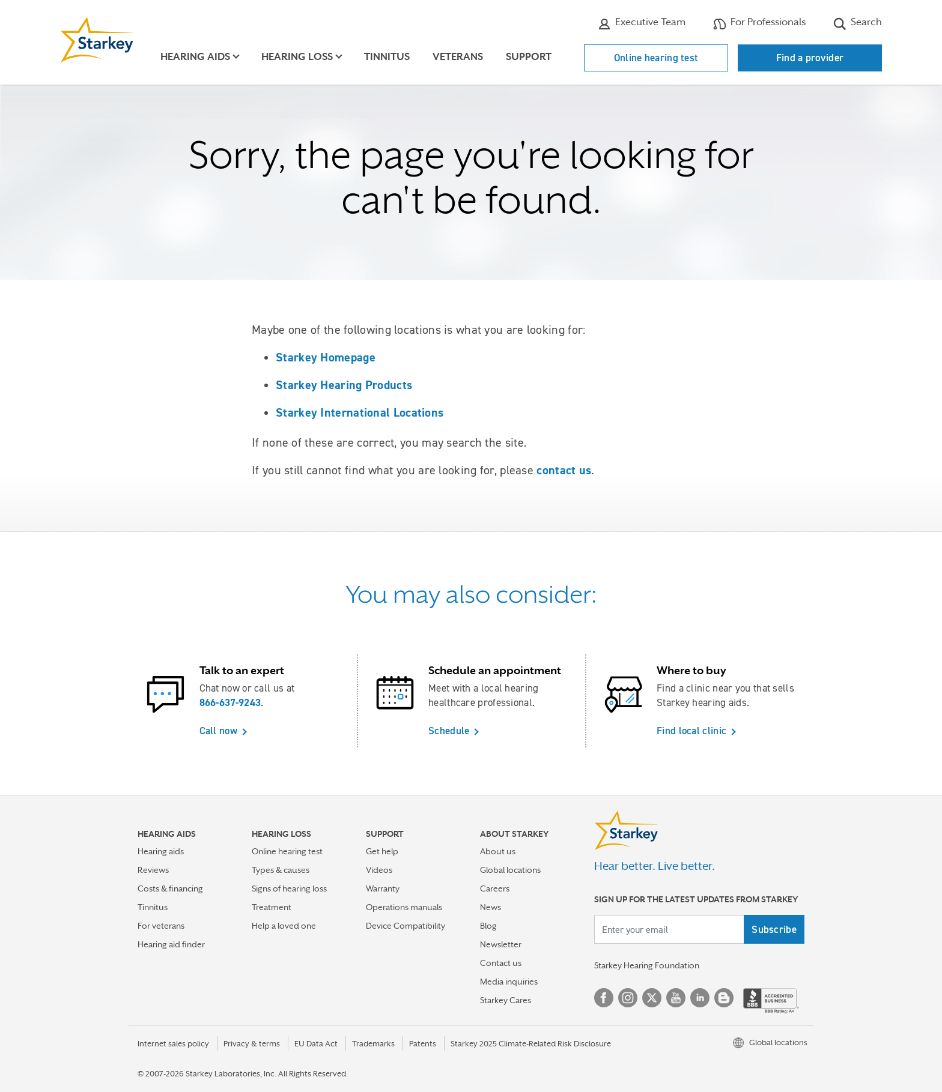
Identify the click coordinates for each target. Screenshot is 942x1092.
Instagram (627, 997)
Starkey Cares (505, 1000)
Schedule (448, 730)
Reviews (153, 870)
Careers (494, 888)
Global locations (510, 870)
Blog (488, 926)
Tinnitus (387, 56)
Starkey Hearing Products (344, 385)
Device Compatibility (405, 926)
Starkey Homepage (325, 357)
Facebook (603, 997)
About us (497, 851)
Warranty (383, 888)
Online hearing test (656, 57)
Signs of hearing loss (289, 888)
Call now (218, 730)
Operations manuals (404, 907)
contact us (563, 470)
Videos (379, 870)
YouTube (675, 997)
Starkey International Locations (359, 412)
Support (529, 56)
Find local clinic (691, 730)
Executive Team (641, 23)
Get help (382, 851)
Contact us (500, 963)
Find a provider (810, 57)
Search (857, 23)
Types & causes (280, 870)
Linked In (700, 997)
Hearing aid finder (171, 944)
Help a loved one (284, 926)
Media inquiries (509, 981)
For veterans (161, 926)
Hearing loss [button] (297, 56)
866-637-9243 (230, 702)
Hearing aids (161, 851)
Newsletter (500, 944)
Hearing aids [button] (195, 56)
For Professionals (759, 23)
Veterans (458, 56)
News (490, 907)
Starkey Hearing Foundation (646, 965)
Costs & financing (170, 888)
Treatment (271, 907)
